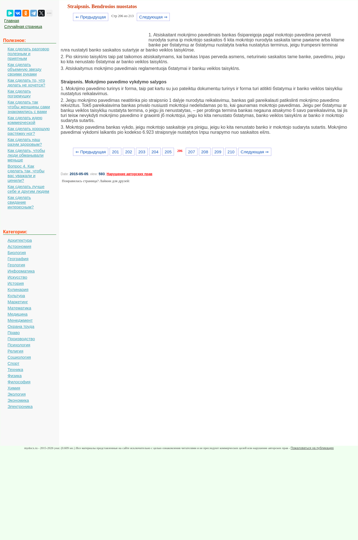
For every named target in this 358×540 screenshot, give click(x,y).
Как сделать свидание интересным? (21, 202)
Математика (19, 308)
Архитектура (20, 240)
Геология (16, 264)
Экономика (18, 400)
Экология (17, 394)
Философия (19, 381)
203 (141, 151)
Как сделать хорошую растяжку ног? (29, 131)
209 (217, 151)
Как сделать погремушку (19, 93)
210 (230, 151)
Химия (14, 388)
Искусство (17, 277)
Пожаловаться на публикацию (312, 448)
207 (191, 151)
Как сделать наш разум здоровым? (25, 142)
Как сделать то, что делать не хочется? (26, 82)
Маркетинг (18, 301)
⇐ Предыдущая (91, 17)
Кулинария (18, 289)
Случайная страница (23, 26)
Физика (15, 375)
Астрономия (19, 246)
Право (14, 332)
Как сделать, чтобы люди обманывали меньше (26, 155)
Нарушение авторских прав (129, 174)
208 (204, 151)
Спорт (13, 363)
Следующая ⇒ (153, 17)
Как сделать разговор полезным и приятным (28, 53)
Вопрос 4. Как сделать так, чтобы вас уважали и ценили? (26, 173)
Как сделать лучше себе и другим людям (28, 189)
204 (155, 151)
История (16, 283)
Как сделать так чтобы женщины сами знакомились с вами (29, 107)
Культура (16, 295)
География (18, 258)
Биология (17, 252)
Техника (15, 369)
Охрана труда (21, 326)
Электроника (20, 406)
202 (128, 151)
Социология (19, 357)
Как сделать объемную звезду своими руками (24, 69)
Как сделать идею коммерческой (25, 120)
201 (115, 151)
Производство (21, 338)
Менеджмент (20, 320)
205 (168, 151)
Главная (11, 20)
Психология (19, 344)
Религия (15, 351)
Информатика (21, 271)
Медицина (17, 314)
